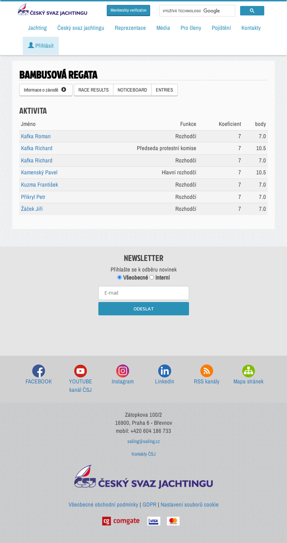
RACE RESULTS (93, 90)
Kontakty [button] (251, 28)
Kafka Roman (36, 136)
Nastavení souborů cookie (190, 504)
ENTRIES (164, 90)
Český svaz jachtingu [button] (80, 28)
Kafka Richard (36, 148)
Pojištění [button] (221, 28)
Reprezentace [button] (130, 28)
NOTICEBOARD (132, 90)
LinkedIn (164, 374)
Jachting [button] (37, 28)
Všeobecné (132, 277)
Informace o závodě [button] (45, 90)
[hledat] (196, 11)
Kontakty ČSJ (144, 454)
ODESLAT (143, 309)
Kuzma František (39, 184)
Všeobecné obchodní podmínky (103, 504)
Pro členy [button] (191, 28)
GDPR (149, 504)
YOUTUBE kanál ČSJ (80, 379)
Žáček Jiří (32, 209)
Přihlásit (41, 45)
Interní (159, 277)
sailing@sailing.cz (143, 441)
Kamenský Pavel (39, 172)
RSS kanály (206, 374)
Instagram (123, 374)
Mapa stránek (248, 374)
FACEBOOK (39, 374)
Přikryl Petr (33, 197)
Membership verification (128, 10)
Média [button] (163, 28)
